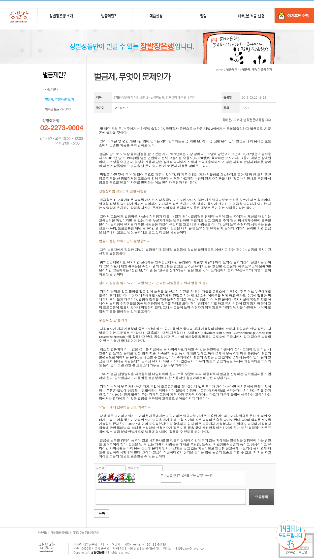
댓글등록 (261, 497)
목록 (101, 513)
